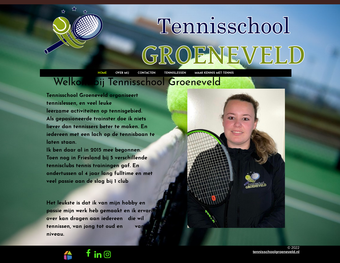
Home (102, 73)
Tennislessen (175, 73)
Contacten (146, 73)
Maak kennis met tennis (214, 73)
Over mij (122, 73)
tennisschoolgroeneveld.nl (276, 252)
